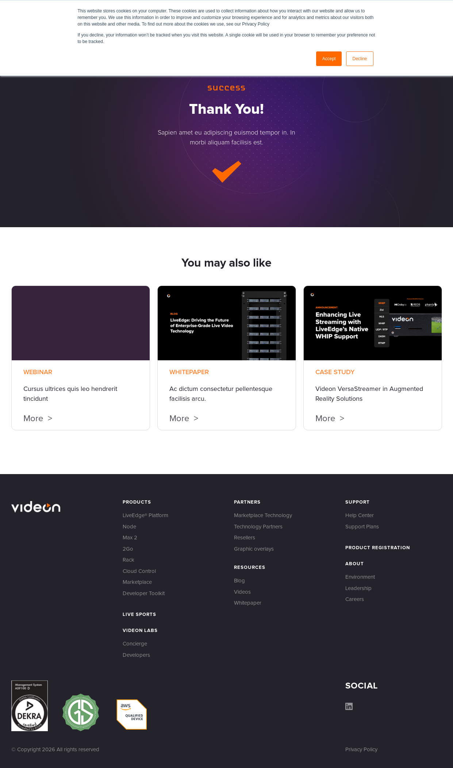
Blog (239, 580)
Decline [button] (359, 58)
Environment (360, 577)
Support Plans (362, 527)
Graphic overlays (254, 549)
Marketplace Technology (263, 515)
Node (129, 527)
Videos (242, 592)
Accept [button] (329, 58)
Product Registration (377, 548)
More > (37, 419)
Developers (136, 655)
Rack (128, 560)
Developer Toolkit (144, 593)
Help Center (359, 515)
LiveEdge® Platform (145, 515)
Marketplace (137, 582)
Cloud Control (139, 571)
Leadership (358, 588)
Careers (354, 599)
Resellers (244, 537)
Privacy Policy (361, 749)
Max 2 (130, 537)
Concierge (135, 644)
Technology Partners (258, 527)
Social (361, 686)
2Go (128, 549)
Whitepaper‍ (247, 603)
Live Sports (139, 614)
